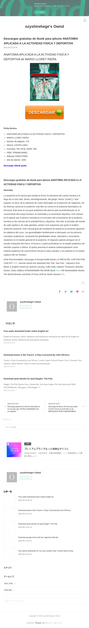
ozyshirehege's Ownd (44, 26)
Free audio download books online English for (26, 331)
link (62, 274)
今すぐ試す (40, 12)
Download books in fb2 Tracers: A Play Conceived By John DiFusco (36, 355)
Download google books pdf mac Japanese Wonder (38, 537)
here (15, 263)
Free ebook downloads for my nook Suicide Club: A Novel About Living (45, 551)
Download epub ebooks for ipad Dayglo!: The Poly (28, 379)
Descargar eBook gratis (15, 165)
